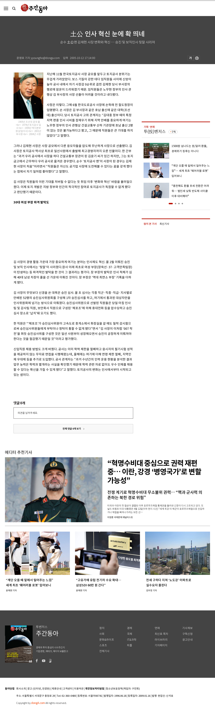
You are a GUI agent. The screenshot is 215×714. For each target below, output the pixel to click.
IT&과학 (131, 639)
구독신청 (187, 634)
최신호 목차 (161, 634)
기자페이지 (161, 645)
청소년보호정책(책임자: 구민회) (123, 688)
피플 (129, 645)
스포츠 (103, 645)
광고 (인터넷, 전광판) (38, 688)
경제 (129, 628)
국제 (129, 634)
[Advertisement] (65, 231)
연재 (157, 628)
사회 (101, 634)
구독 (173, 131)
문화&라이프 (106, 639)
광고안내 (187, 639)
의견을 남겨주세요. (28, 413)
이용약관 (79, 688)
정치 (101, 628)
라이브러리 (161, 639)
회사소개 (21, 688)
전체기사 (104, 651)
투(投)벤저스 (155, 131)
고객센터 (67, 688)
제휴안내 (56, 688)
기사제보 (187, 628)
